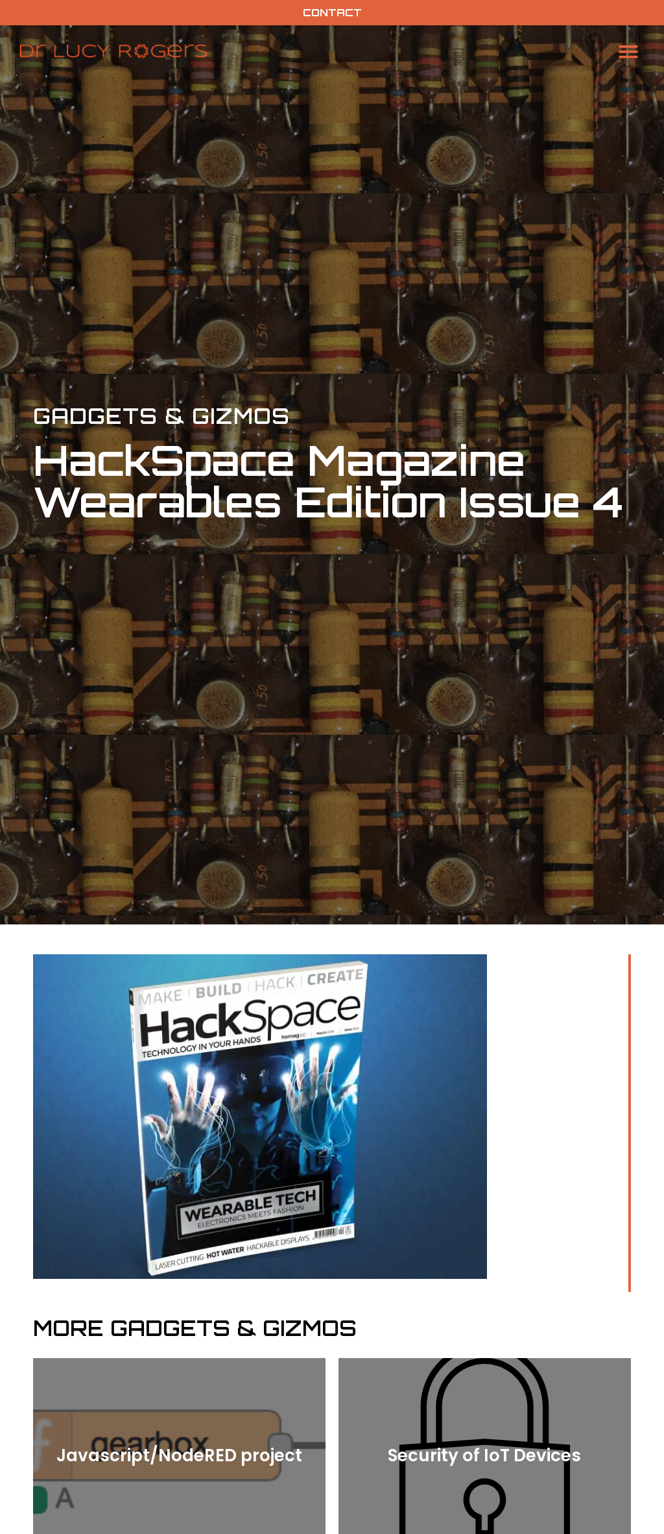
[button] (628, 51)
